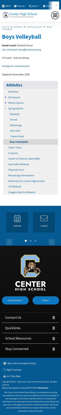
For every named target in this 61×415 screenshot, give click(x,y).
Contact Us (13, 317)
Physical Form (16, 169)
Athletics (18, 26)
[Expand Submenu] (6, 97)
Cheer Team (14, 147)
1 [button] (25, 240)
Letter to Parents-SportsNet (24, 158)
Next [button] (52, 242)
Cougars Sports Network (21, 192)
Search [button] (35, 6)
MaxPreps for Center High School (26, 181)
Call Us (45, 300)
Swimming (16, 125)
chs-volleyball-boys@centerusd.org (21, 49)
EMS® (35, 388)
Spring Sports (34, 26)
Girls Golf (15, 130)
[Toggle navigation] (55, 15)
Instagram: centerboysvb (15, 66)
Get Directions (15, 300)
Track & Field (17, 136)
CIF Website (14, 186)
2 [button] (30, 240)
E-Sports (13, 153)
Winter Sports (16, 102)
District (8, 6)
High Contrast (13, 369)
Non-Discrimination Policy (19, 363)
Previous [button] (9, 242)
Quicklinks (13, 328)
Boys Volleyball (19, 141)
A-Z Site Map (11, 376)
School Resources (18, 338)
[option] (17, 223)
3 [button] (35, 240)
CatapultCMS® (25, 388)
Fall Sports (14, 97)
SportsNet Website (18, 164)
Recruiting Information (21, 175)
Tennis (13, 119)
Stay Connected (16, 348)
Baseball (15, 114)
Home (5, 26)
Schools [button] (20, 6)
